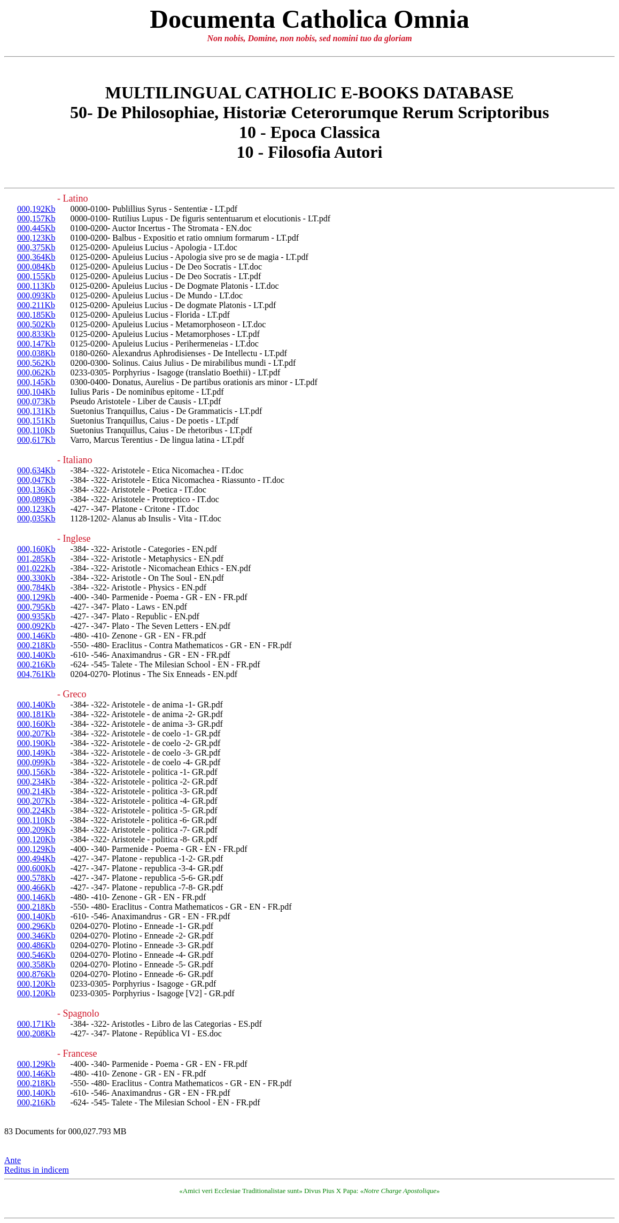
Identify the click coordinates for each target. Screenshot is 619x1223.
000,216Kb (36, 664)
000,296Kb (36, 925)
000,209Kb (36, 829)
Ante (12, 1160)
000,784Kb (36, 587)
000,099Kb (36, 762)
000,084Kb (36, 266)
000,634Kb (36, 470)
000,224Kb (36, 810)
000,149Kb (36, 752)
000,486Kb (36, 945)
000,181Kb (36, 714)
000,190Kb (36, 743)
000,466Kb (36, 887)
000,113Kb (36, 285)
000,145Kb (36, 382)
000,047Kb (36, 479)
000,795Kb (36, 606)
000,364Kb (36, 256)
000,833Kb (36, 334)
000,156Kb (36, 771)
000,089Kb (36, 499)
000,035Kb (36, 518)
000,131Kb (36, 411)
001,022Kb (36, 568)
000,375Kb (36, 247)
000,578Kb (36, 877)
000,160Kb (36, 548)
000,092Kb (36, 625)
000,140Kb (36, 654)
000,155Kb (36, 276)
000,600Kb (36, 868)
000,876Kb (36, 974)
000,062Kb (36, 372)
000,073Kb (36, 401)
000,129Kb (36, 597)
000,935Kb (36, 616)
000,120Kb (36, 839)
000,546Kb (36, 954)
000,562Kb (36, 362)
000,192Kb (36, 208)
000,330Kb (36, 577)
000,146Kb (36, 635)
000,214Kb (36, 791)
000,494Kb (36, 858)
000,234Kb (36, 781)
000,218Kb (36, 645)
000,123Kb (36, 237)
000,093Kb (36, 295)
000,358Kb (36, 964)
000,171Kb (36, 1023)
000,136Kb (36, 489)
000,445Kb (36, 228)
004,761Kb (36, 674)
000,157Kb (36, 218)
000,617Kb (36, 439)
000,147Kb (36, 343)
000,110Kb (36, 430)
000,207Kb (36, 733)
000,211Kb (36, 305)
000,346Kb (36, 935)
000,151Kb (36, 420)
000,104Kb (36, 391)
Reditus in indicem (36, 1169)
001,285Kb (36, 558)
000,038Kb (36, 353)
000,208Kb (36, 1033)
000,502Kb (36, 324)
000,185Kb (36, 314)
